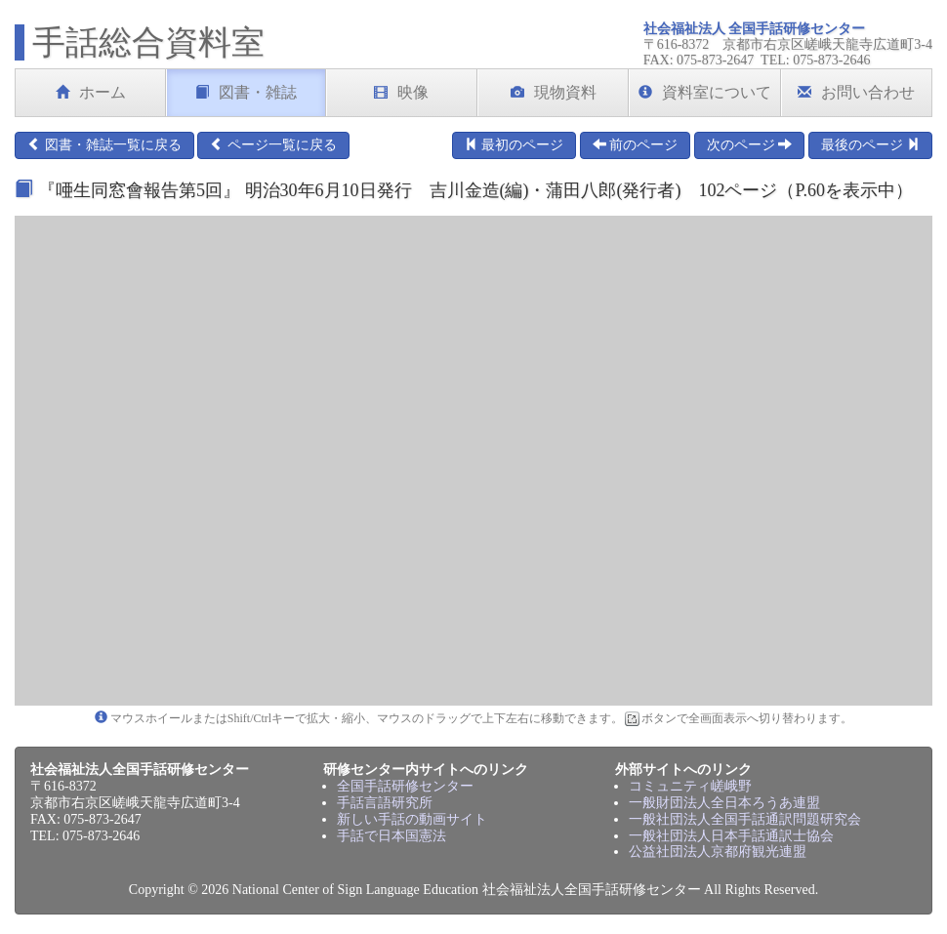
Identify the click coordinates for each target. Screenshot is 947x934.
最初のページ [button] (514, 144)
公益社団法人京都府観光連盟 (717, 851)
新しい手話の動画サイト (412, 819)
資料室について (704, 92)
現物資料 (554, 92)
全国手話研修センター (405, 786)
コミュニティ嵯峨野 (690, 786)
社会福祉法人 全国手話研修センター (754, 28)
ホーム (91, 92)
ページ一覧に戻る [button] (273, 144)
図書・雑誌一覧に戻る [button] (104, 144)
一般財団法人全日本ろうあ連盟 (724, 802)
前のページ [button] (636, 144)
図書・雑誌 (246, 92)
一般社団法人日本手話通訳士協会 (731, 836)
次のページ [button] (750, 144)
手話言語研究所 (384, 802)
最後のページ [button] (871, 144)
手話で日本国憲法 (391, 836)
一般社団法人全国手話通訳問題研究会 (745, 819)
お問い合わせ (856, 92)
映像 (401, 92)
